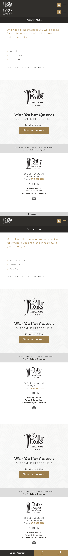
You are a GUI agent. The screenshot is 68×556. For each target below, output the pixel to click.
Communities (16, 55)
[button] (59, 5)
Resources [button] (33, 214)
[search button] (59, 5)
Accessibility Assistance (34, 193)
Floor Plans (15, 60)
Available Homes (17, 51)
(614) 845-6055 (34, 125)
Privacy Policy (34, 188)
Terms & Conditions (34, 191)
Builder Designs (37, 150)
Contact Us (22, 67)
